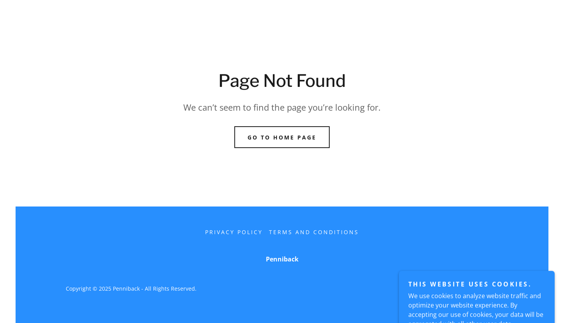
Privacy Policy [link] (234, 232)
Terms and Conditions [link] (314, 232)
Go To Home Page (282, 137)
